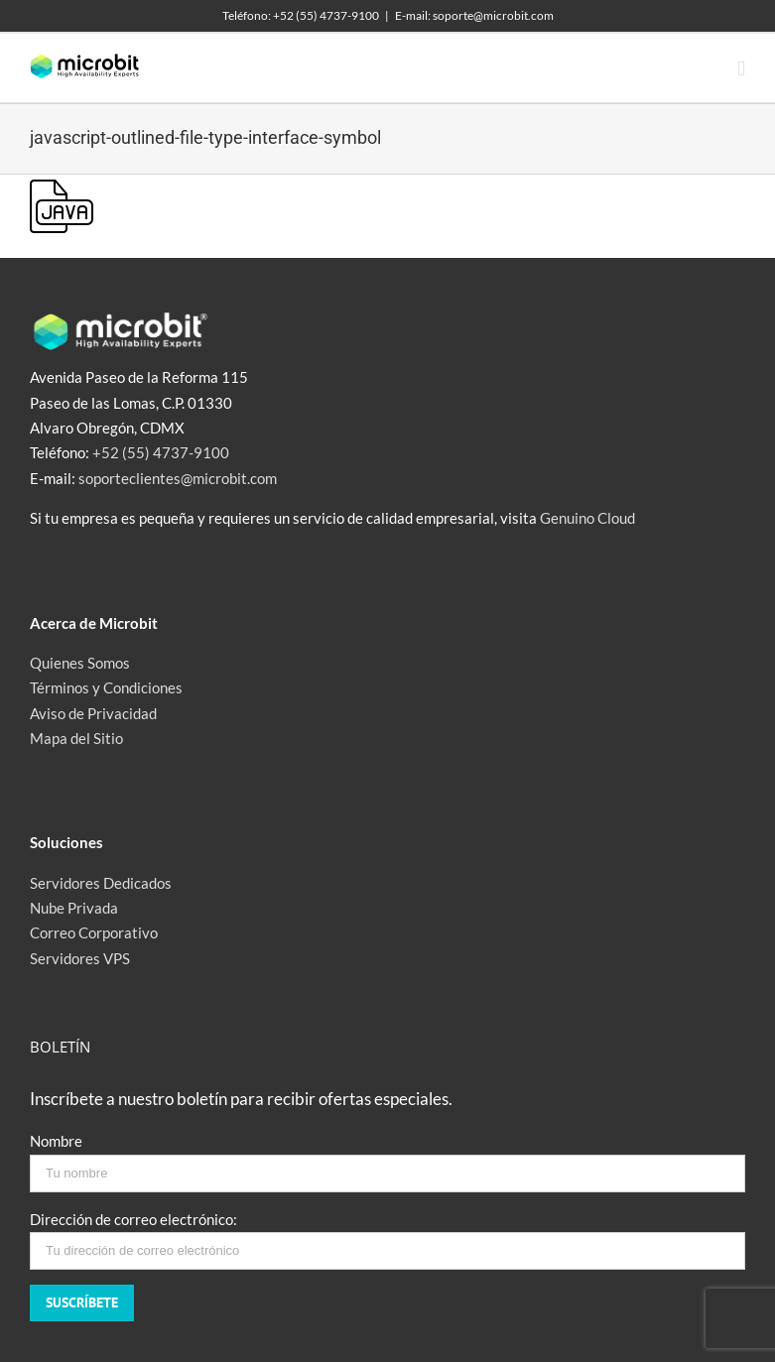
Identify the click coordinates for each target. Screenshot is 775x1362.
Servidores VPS (80, 958)
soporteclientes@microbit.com (177, 478)
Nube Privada (74, 908)
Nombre (56, 1141)
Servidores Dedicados (101, 883)
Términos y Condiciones (106, 687)
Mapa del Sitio (76, 738)
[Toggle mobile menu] (741, 69)
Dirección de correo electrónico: (133, 1219)
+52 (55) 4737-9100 (160, 452)
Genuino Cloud (587, 518)
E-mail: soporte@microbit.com (474, 15)
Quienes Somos (80, 663)
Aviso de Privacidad (93, 713)
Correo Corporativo (94, 932)
